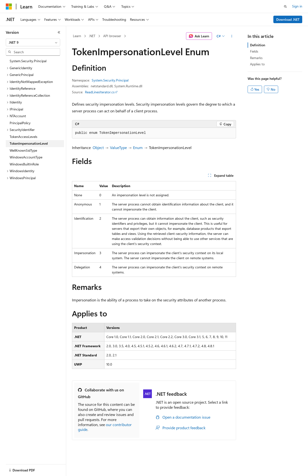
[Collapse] (59, 32)
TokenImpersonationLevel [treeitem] (29, 143)
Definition (257, 45)
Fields (254, 51)
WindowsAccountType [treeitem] (26, 157)
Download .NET (288, 19)
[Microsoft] (9, 6)
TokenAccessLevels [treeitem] (23, 136)
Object (98, 147)
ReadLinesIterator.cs (100, 92)
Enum (138, 147)
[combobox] (33, 42)
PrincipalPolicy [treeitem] (20, 123)
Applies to (257, 64)
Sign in (297, 6)
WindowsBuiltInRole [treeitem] (24, 164)
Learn (77, 36)
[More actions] (232, 36)
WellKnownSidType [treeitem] (23, 150)
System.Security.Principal (110, 80)
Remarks (256, 57)
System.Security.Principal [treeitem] (28, 61)
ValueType (118, 147)
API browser (112, 36)
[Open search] (285, 6)
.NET (92, 36)
